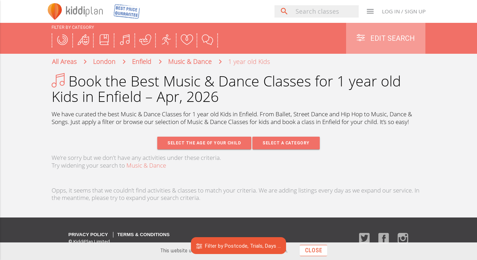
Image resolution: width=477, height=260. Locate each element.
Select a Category (286, 143)
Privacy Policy (88, 235)
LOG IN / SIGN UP (404, 11)
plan (85, 11)
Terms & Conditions (143, 235)
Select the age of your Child (204, 143)
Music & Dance (146, 166)
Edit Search (386, 38)
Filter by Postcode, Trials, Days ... (238, 245)
